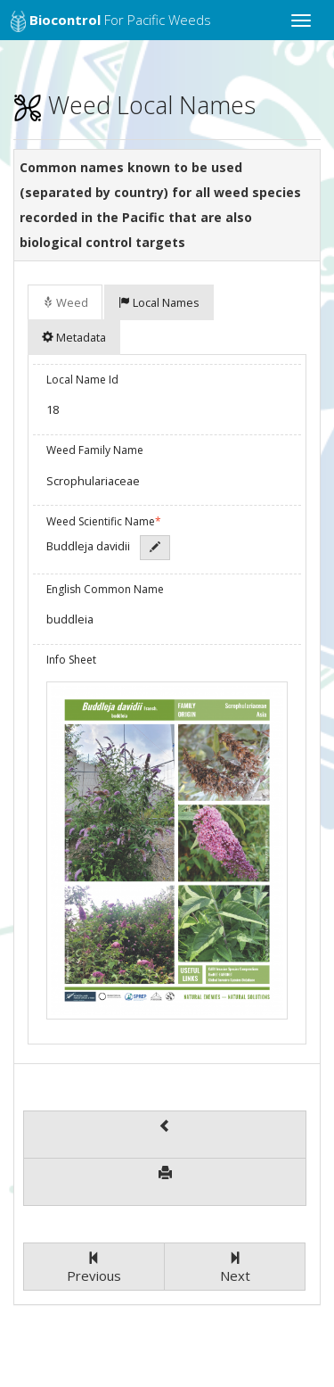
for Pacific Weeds (111, 21)
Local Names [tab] (159, 302)
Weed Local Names (134, 104)
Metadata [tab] (74, 337)
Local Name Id (82, 379)
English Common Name (105, 589)
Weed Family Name (94, 450)
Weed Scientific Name (103, 521)
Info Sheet (71, 659)
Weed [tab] (65, 302)
